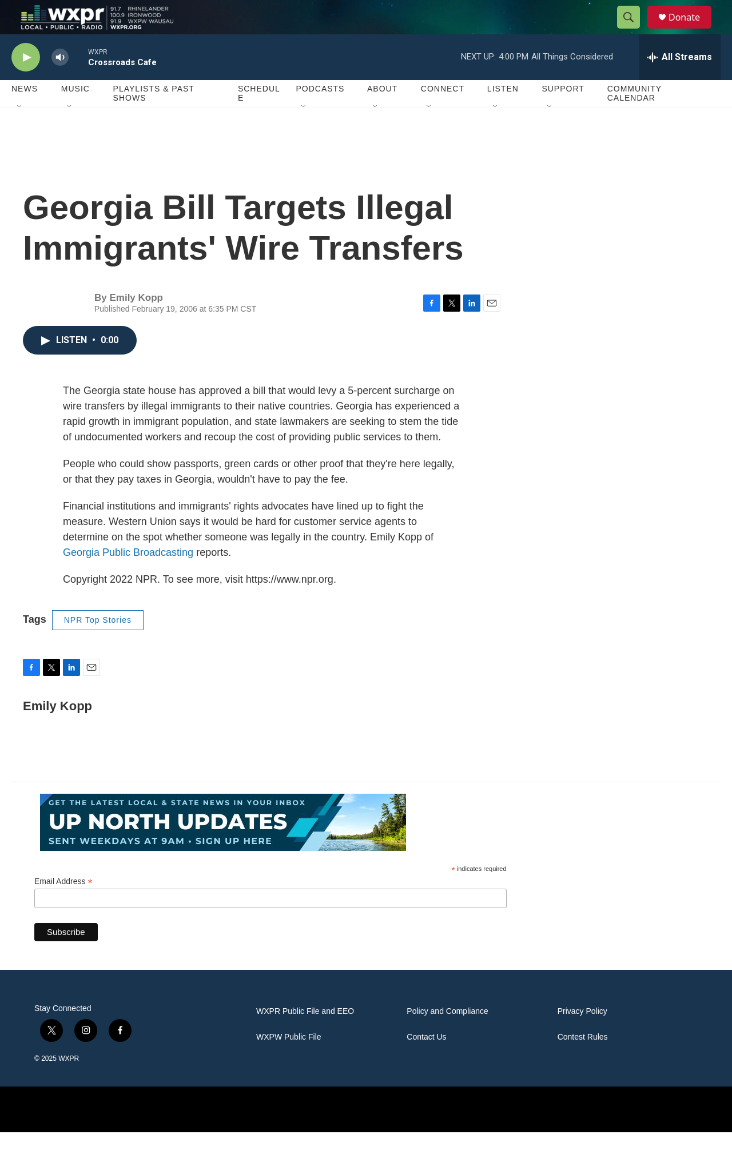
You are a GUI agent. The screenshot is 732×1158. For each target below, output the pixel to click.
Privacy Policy (582, 1037)
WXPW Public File (288, 1062)
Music (75, 114)
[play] (26, 83)
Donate (691, 30)
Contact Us (426, 1062)
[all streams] (680, 83)
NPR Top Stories (98, 645)
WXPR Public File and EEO (305, 1037)
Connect (442, 114)
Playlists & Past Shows (153, 119)
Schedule (259, 119)
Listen (503, 114)
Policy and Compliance (447, 1037)
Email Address (63, 907)
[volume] (60, 83)
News (24, 114)
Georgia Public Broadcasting (128, 578)
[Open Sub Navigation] (20, 132)
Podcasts (320, 114)
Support (563, 114)
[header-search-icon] (633, 30)
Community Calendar (634, 119)
